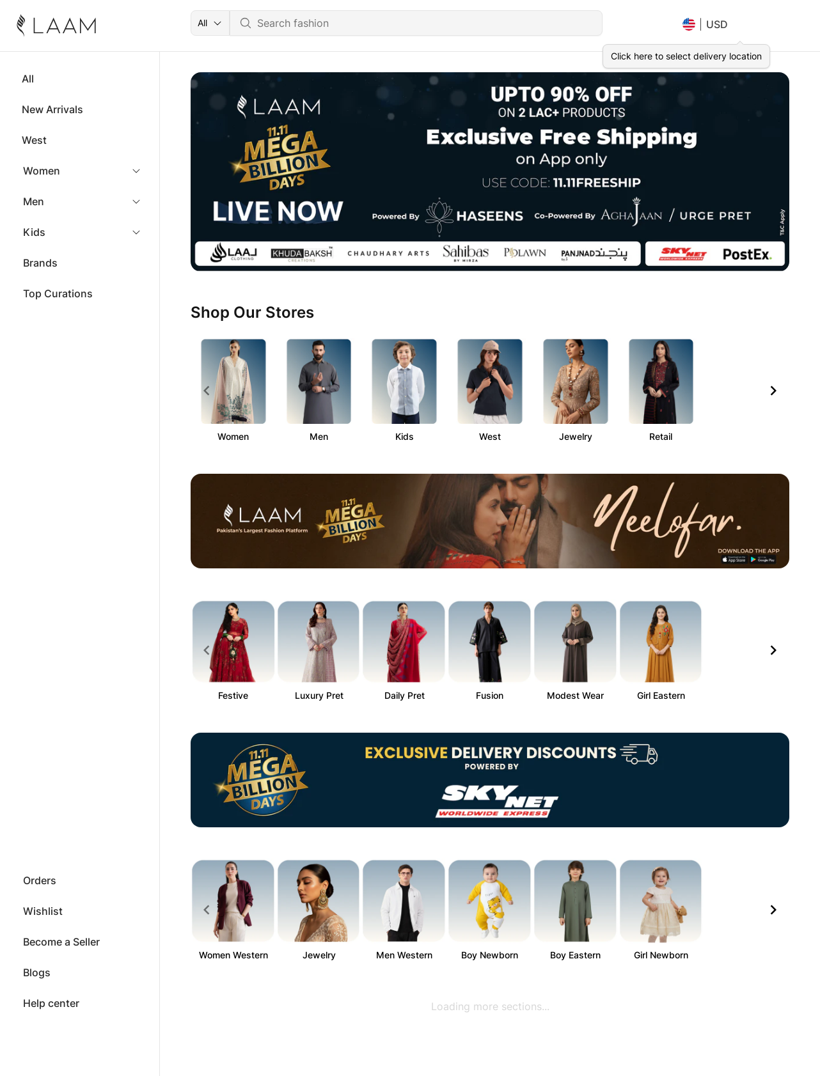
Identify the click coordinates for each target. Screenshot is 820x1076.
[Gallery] (490, 172)
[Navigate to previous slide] (206, 390)
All (28, 78)
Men (33, 201)
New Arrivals (52, 109)
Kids (34, 232)
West (34, 140)
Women (41, 170)
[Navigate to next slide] (773, 390)
